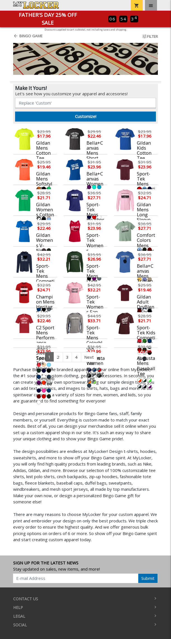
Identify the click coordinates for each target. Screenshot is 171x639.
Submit (147, 578)
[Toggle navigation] (151, 5)
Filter (150, 36)
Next (89, 357)
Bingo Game (28, 35)
